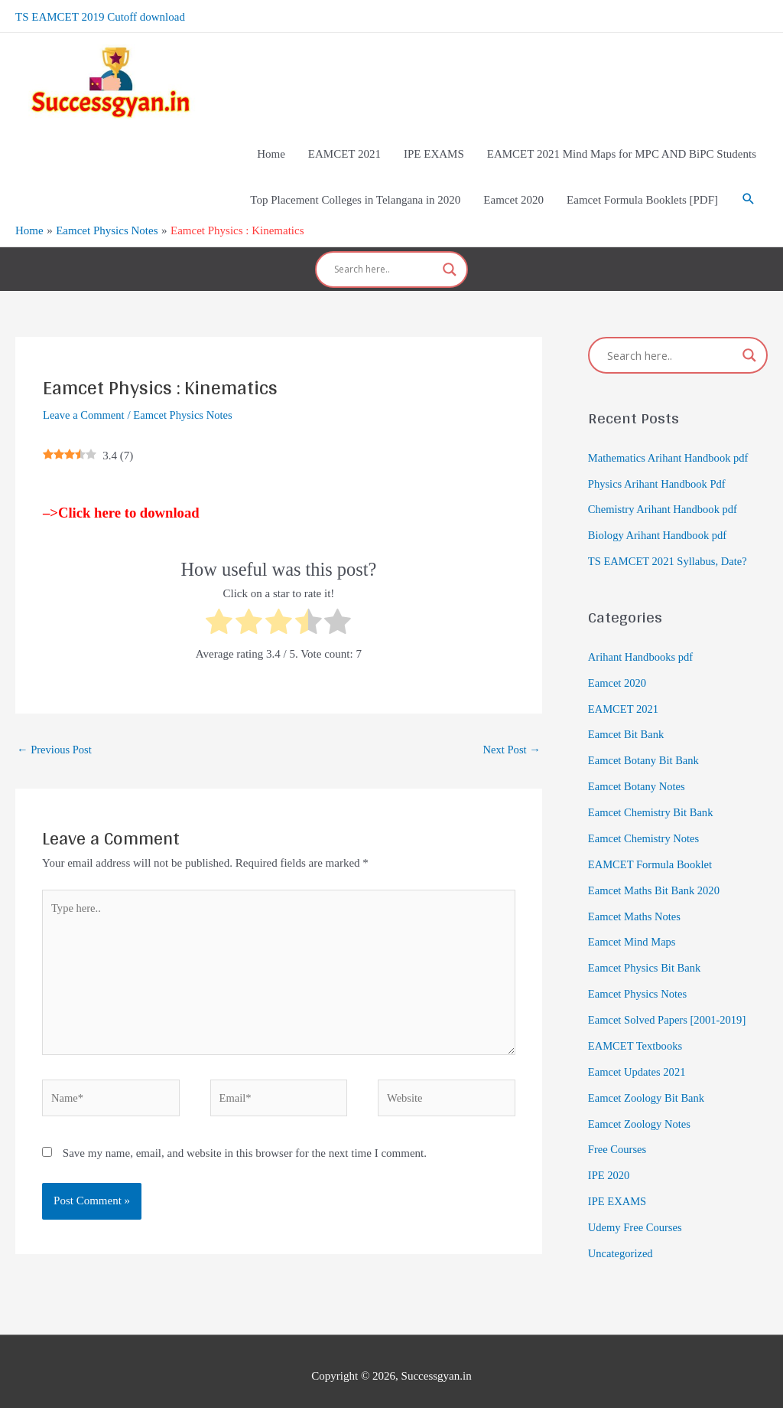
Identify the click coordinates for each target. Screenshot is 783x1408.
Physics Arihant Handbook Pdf (658, 467)
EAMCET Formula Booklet (652, 847)
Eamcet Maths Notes (636, 898)
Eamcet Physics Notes (187, 398)
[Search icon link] (748, 190)
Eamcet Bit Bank (627, 717)
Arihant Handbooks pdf (642, 640)
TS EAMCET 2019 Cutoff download (100, 15)
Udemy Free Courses (636, 1208)
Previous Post (55, 733)
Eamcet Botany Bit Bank (645, 743)
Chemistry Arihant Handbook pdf (665, 493)
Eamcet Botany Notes (638, 769)
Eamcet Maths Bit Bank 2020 (655, 872)
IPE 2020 (609, 1157)
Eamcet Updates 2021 (638, 1053)
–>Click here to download (121, 496)
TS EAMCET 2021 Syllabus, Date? (670, 544)
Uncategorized (621, 1234)
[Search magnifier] (449, 256)
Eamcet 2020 (618, 665)
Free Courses (618, 1131)
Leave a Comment (85, 398)
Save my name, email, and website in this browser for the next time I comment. (245, 1144)
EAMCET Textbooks (636, 1027)
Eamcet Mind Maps (633, 924)
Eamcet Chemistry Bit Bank (652, 795)
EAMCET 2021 (624, 691)
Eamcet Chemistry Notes (645, 821)
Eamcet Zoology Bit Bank (648, 1079)
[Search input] (384, 256)
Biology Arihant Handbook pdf (659, 518)
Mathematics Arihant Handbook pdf (670, 441)
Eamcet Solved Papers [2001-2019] (669, 1001)
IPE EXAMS (618, 1182)
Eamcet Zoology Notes (641, 1105)
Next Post (511, 733)
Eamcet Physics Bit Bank (646, 950)
